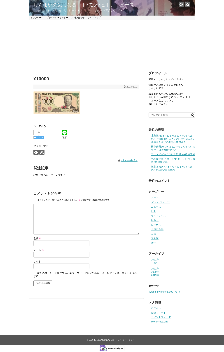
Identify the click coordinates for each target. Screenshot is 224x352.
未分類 (155, 238)
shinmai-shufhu (129, 160)
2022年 (155, 259)
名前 (37, 238)
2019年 (155, 275)
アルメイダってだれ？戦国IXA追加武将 (173, 154)
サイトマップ (94, 17)
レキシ (155, 220)
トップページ (37, 17)
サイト (37, 261)
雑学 (153, 243)
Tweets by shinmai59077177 (164, 291)
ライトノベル (158, 215)
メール (38, 250)
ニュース (156, 206)
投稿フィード (158, 312)
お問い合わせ (77, 17)
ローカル (156, 224)
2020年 (155, 272)
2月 (155, 263)
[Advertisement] (112, 44)
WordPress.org (159, 321)
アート (155, 197)
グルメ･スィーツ (160, 202)
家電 (153, 233)
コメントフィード (161, 317)
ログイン (156, 308)
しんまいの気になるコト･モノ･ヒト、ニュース (83, 4)
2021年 (155, 268)
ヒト (153, 211)
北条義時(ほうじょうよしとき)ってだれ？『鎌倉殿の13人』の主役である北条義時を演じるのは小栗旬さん (172, 138)
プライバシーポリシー (57, 17)
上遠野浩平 (157, 229)
